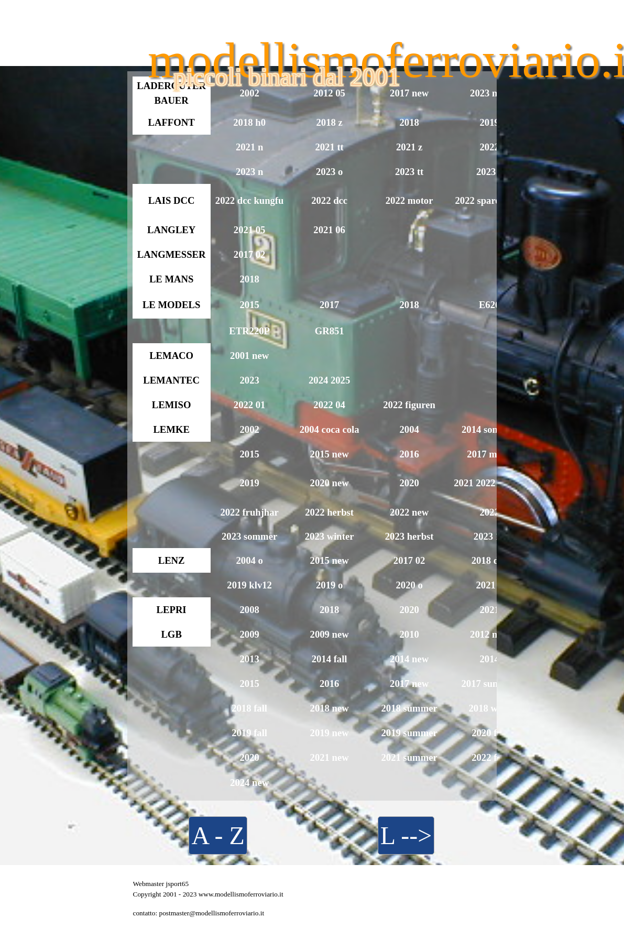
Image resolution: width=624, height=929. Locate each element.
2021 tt (329, 146)
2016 (409, 454)
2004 (409, 429)
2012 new (489, 634)
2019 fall (249, 732)
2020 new (329, 482)
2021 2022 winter (489, 482)
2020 (409, 482)
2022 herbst (329, 512)
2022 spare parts (489, 200)
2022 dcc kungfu (249, 200)
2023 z (489, 171)
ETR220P (249, 330)
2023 (249, 380)
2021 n (249, 146)
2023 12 (490, 536)
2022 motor (409, 200)
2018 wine (489, 708)
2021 (489, 609)
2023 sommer (249, 536)
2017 (329, 304)
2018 (409, 122)
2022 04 (329, 404)
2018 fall (249, 708)
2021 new (329, 757)
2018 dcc (490, 560)
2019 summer (409, 732)
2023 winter (329, 536)
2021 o (489, 585)
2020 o (409, 585)
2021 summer (409, 757)
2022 (489, 146)
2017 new (409, 683)
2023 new (489, 93)
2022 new (409, 512)
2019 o (329, 585)
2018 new (329, 708)
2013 (249, 658)
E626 (489, 304)
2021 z (409, 146)
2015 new (329, 454)
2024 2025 (329, 380)
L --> (406, 835)
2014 (489, 658)
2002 (249, 429)
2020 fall (489, 732)
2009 (249, 634)
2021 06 (329, 229)
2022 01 (250, 404)
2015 (249, 304)
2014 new (409, 658)
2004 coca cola (329, 429)
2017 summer (489, 683)
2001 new (249, 355)
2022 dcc (329, 200)
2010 (409, 634)
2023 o (329, 171)
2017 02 (250, 254)
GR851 (329, 330)
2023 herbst (409, 536)
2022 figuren (409, 404)
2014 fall (329, 658)
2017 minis (489, 454)
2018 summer (409, 708)
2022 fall (489, 757)
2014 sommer (489, 429)
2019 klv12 (249, 585)
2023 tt (409, 171)
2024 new (249, 782)
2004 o (249, 560)
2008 (249, 609)
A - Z (217, 835)
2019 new (329, 732)
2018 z (329, 122)
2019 (489, 122)
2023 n (249, 171)
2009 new (329, 634)
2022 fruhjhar (249, 512)
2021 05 (250, 229)
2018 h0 (249, 122)
